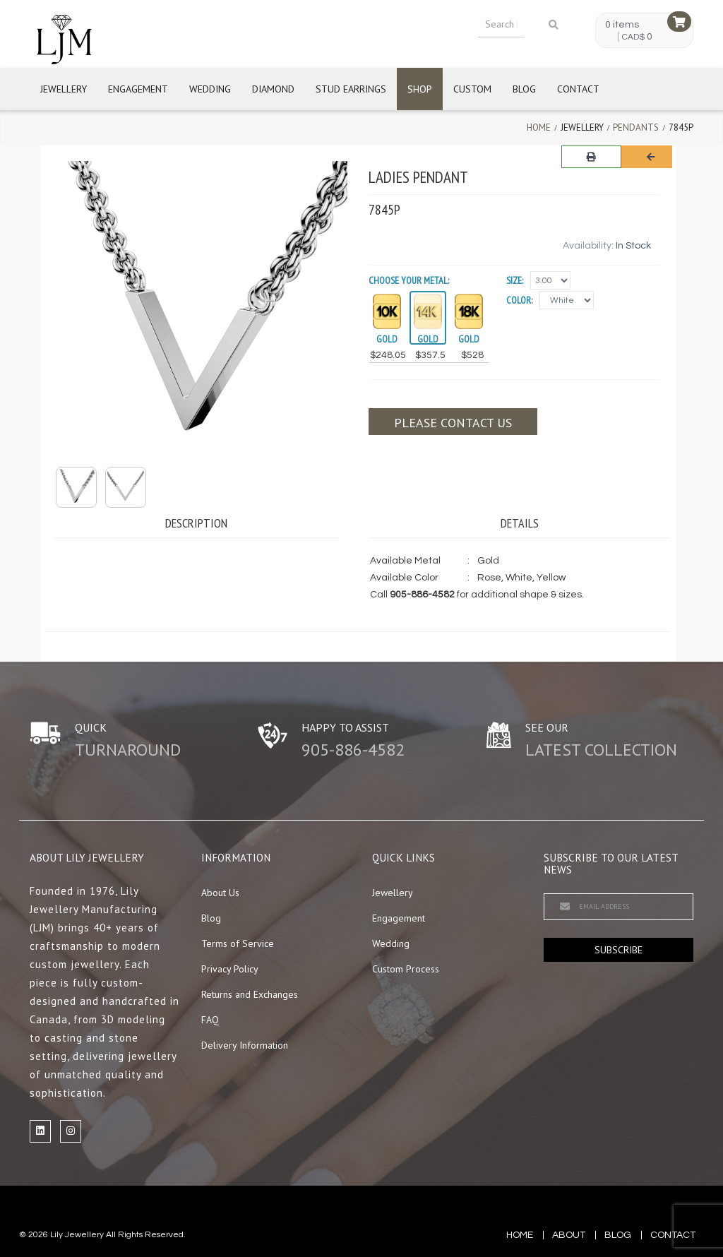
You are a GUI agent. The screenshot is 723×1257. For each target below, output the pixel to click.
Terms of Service (237, 943)
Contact (578, 89)
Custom (472, 89)
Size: (514, 280)
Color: (519, 300)
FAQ (210, 1019)
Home (539, 127)
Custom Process (405, 969)
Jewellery (63, 89)
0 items (622, 25)
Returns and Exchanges (249, 994)
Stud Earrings (351, 89)
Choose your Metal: (409, 280)
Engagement (138, 89)
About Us (220, 892)
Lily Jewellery (77, 1234)
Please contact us (453, 423)
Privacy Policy (229, 969)
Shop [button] (419, 89)
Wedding (210, 89)
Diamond (273, 89)
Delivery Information (244, 1045)
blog (617, 1235)
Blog (524, 89)
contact (672, 1235)
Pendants (636, 127)
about (568, 1235)
